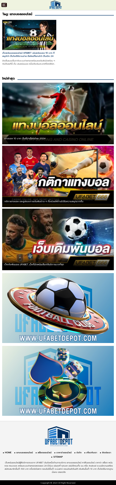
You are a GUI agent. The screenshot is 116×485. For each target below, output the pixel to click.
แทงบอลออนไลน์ (24, 452)
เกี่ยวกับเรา (91, 452)
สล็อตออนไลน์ (44, 452)
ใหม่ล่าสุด (8, 78)
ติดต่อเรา (106, 452)
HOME (8, 452)
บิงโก (79, 452)
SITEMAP (58, 456)
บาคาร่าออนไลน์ (64, 452)
